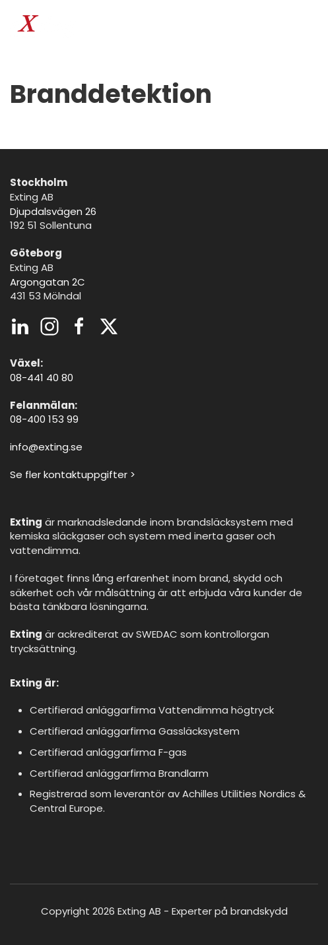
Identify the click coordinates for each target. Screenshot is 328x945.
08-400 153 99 (44, 419)
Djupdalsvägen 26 (53, 211)
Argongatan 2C (47, 282)
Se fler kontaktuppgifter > (72, 474)
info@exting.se (46, 447)
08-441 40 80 (41, 377)
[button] (311, 26)
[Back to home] (43, 26)
